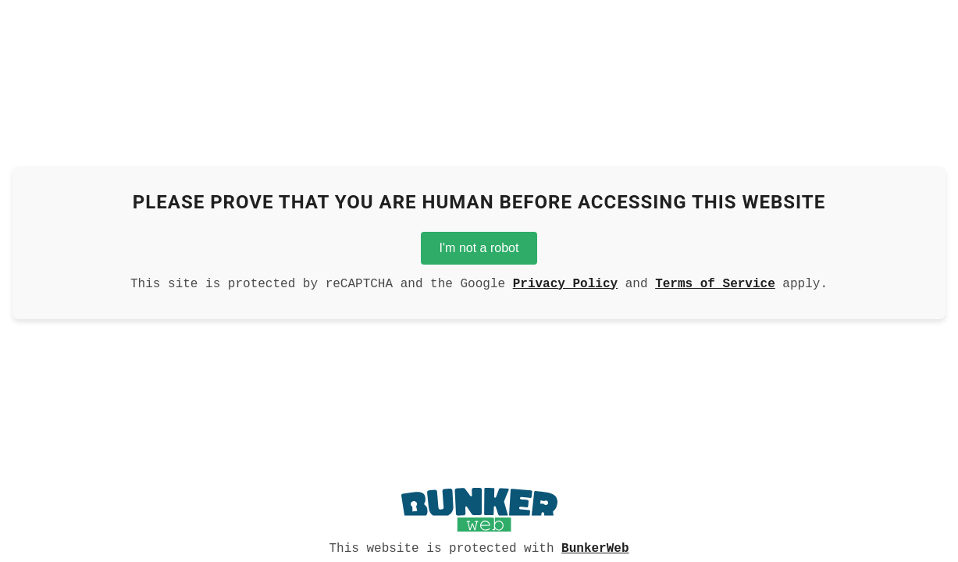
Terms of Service (715, 282)
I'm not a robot (479, 244)
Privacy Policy (565, 282)
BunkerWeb (595, 547)
